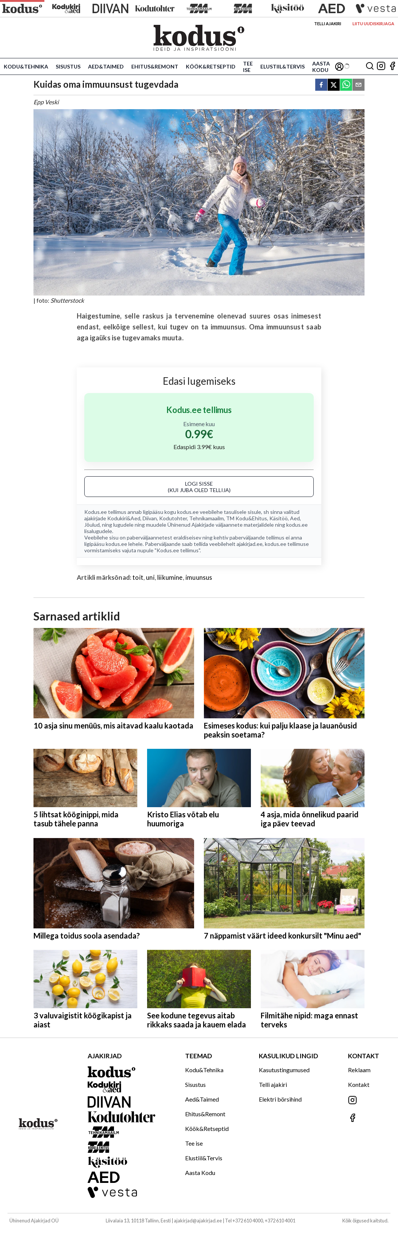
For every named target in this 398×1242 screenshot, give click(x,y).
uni (150, 577)
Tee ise (248, 66)
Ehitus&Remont (154, 66)
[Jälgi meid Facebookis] (392, 66)
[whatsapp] (346, 85)
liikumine (170, 577)
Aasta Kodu (321, 66)
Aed (295, 518)
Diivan (150, 518)
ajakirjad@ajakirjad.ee (198, 1221)
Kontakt (358, 1084)
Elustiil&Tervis (282, 66)
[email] (358, 85)
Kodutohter (173, 518)
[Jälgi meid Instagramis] (381, 66)
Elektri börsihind (280, 1099)
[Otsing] (369, 66)
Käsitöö (278, 518)
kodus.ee (188, 512)
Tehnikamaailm (206, 518)
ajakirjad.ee (250, 544)
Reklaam (359, 1069)
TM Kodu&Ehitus (246, 518)
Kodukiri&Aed (123, 518)
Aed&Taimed (106, 66)
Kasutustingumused (284, 1069)
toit (137, 577)
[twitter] (334, 85)
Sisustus (68, 66)
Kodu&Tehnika (26, 66)
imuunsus (198, 577)
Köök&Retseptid (210, 66)
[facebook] (321, 85)
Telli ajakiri (327, 23)
